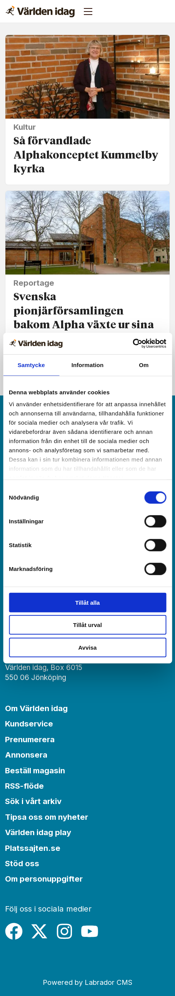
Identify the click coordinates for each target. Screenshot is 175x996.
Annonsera (26, 754)
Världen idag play (38, 832)
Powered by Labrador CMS (87, 982)
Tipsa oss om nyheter (46, 817)
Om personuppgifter (44, 878)
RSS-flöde (24, 786)
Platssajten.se (32, 848)
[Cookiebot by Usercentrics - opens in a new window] (132, 344)
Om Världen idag (36, 708)
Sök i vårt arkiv (33, 801)
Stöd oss (22, 863)
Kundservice (29, 723)
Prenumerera (30, 739)
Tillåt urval (87, 625)
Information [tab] (88, 364)
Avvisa (87, 647)
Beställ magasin (35, 770)
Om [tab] (143, 364)
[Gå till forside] (40, 11)
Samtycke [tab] (31, 364)
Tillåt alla (87, 602)
